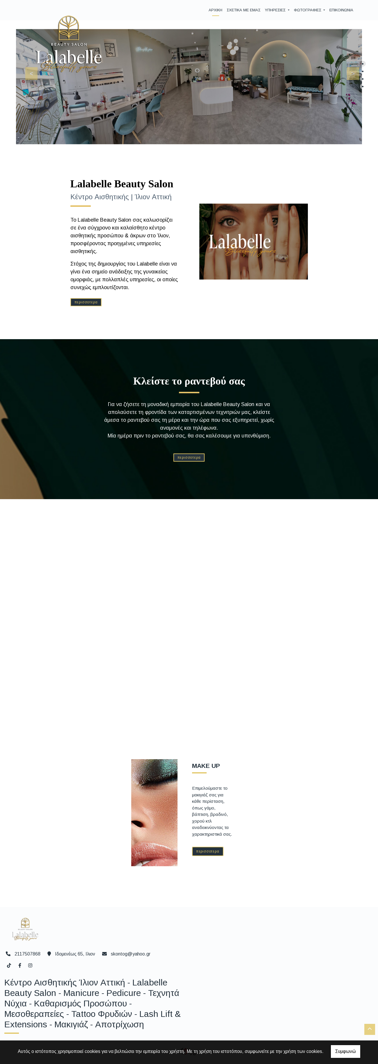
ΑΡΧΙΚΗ (215, 10)
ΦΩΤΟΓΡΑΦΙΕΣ (308, 10)
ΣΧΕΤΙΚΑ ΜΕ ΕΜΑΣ (243, 10)
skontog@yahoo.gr (130, 953)
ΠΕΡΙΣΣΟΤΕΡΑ (86, 302)
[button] (349, 72)
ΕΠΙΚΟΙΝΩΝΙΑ (341, 10)
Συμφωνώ (345, 1051)
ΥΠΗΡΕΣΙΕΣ (276, 10)
